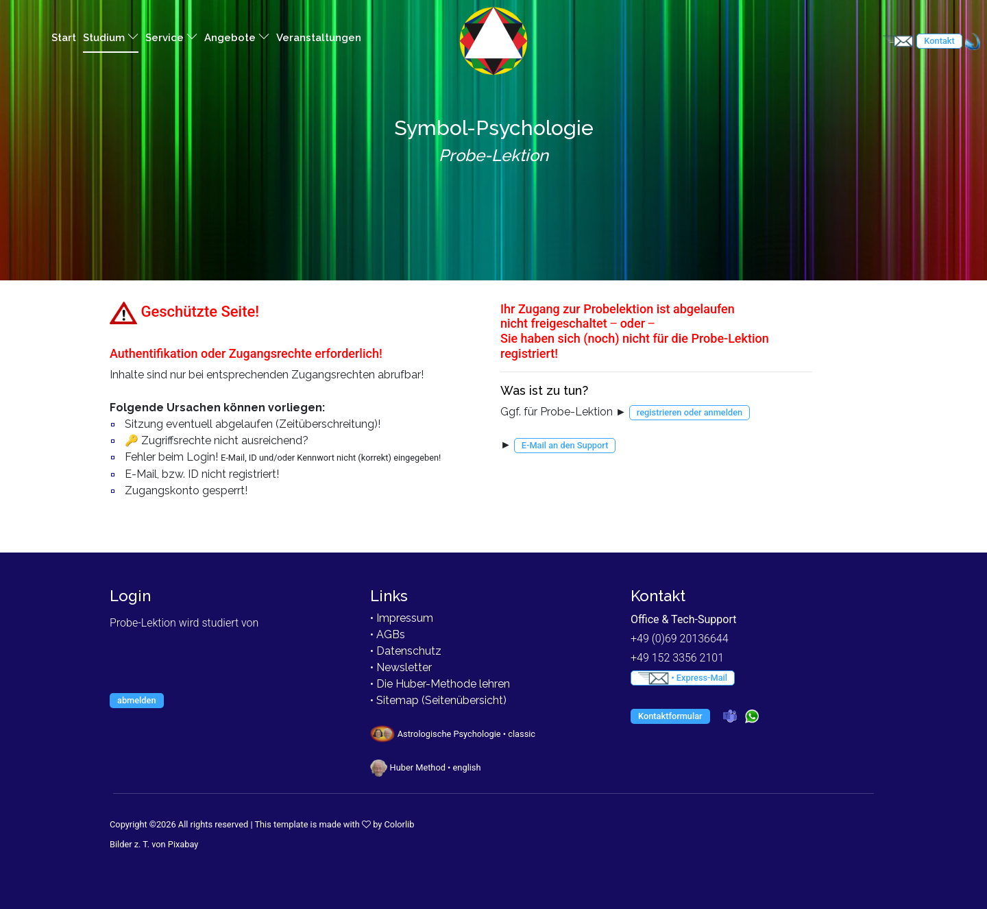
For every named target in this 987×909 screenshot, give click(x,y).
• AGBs (387, 634)
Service (171, 37)
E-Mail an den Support (565, 445)
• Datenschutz (405, 650)
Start (63, 38)
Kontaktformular (670, 716)
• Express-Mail (682, 678)
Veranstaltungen (318, 38)
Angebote (236, 37)
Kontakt (939, 41)
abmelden (136, 700)
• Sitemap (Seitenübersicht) (438, 700)
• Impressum (401, 618)
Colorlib (400, 824)
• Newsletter (401, 667)
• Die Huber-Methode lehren (440, 683)
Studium (110, 37)
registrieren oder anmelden (689, 412)
